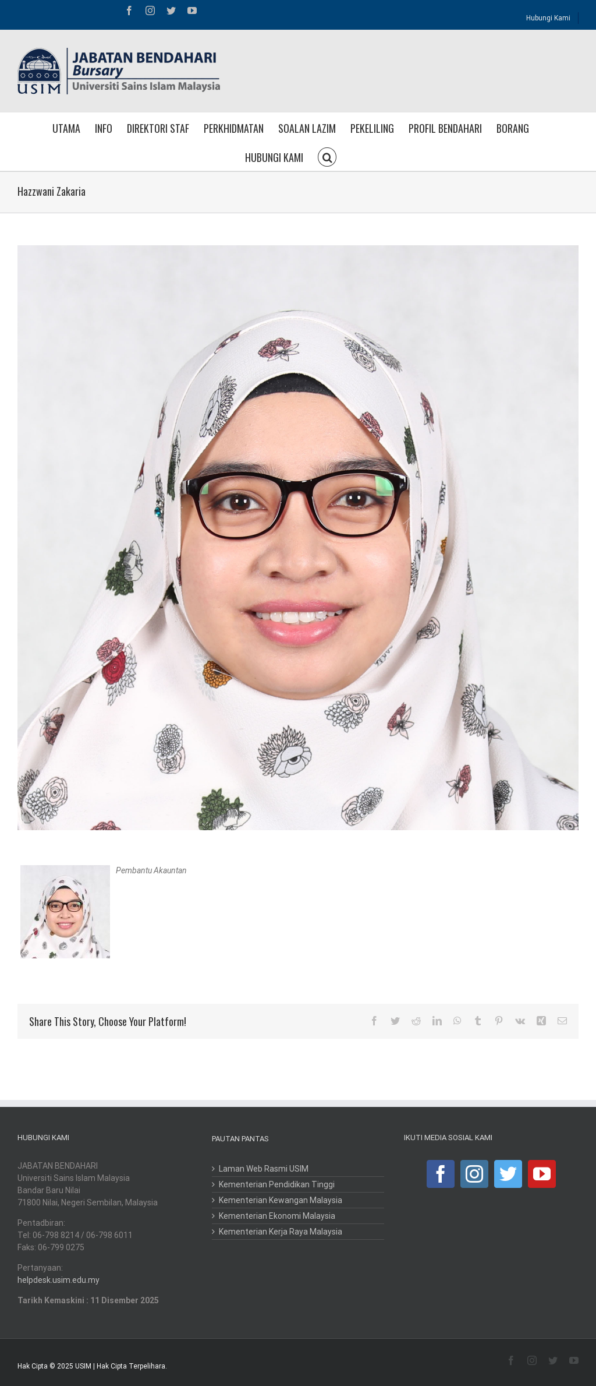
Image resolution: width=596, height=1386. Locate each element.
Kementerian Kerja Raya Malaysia (280, 1231)
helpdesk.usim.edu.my (58, 1280)
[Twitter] (508, 1174)
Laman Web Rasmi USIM (263, 1168)
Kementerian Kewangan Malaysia (280, 1200)
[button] (327, 156)
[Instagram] (474, 1174)
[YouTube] (542, 1174)
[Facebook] (441, 1174)
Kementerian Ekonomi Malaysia (277, 1216)
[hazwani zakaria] (298, 537)
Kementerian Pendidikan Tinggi (277, 1184)
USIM (83, 1366)
